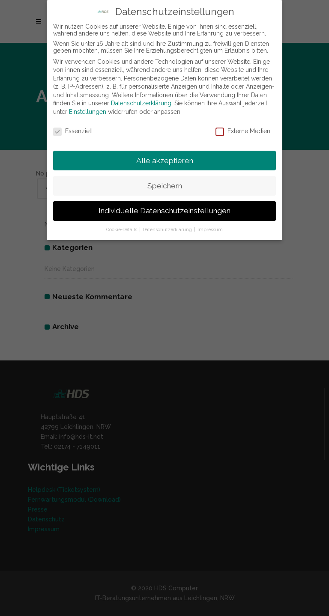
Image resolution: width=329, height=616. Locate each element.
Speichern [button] (164, 186)
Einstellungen (87, 111)
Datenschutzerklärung (141, 103)
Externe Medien (242, 131)
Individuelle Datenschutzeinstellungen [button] (164, 210)
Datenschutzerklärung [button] (168, 229)
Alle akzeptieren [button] (164, 160)
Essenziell (73, 131)
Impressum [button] (210, 229)
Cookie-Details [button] (122, 229)
